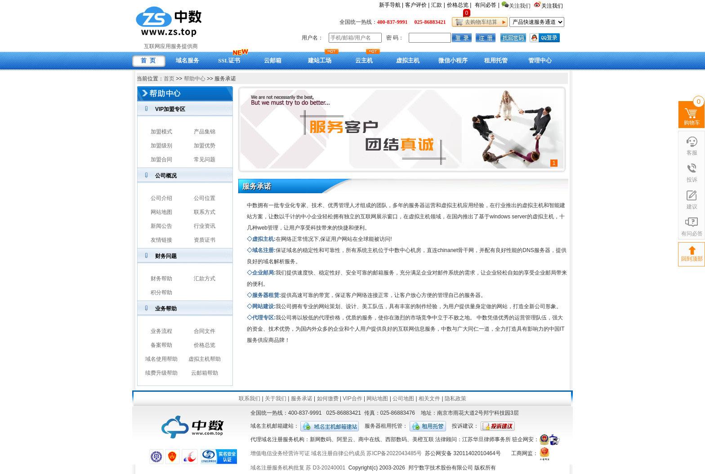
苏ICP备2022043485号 (394, 453)
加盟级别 (161, 145)
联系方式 (204, 212)
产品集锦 (204, 131)
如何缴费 (328, 398)
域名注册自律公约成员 (338, 453)
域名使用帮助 (161, 359)
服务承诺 (301, 398)
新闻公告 (161, 226)
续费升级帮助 (161, 373)
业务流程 (161, 331)
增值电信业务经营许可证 (280, 453)
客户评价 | (417, 5)
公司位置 (204, 198)
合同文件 (204, 331)
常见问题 (204, 159)
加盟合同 (161, 159)
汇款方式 (204, 278)
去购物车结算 (479, 22)
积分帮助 (161, 292)
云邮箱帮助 (204, 373)
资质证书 (204, 240)
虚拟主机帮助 (204, 359)
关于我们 (275, 398)
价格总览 (204, 345)
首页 (169, 78)
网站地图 (161, 212)
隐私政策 (455, 398)
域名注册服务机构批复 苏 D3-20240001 (297, 468)
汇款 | (438, 5)
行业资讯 (204, 226)
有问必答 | (487, 5)
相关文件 (429, 398)
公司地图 (403, 398)
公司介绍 (161, 198)
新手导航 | (391, 5)
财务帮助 (161, 278)
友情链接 (161, 240)
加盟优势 (204, 145)
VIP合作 (352, 398)
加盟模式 (161, 131)
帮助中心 (194, 78)
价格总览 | (459, 5)
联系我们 (249, 398)
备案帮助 (161, 345)
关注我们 (552, 6)
